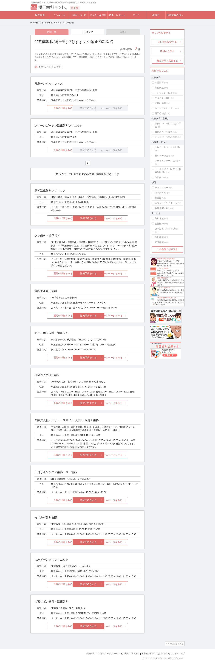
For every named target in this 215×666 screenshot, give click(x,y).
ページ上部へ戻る (175, 644)
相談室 (155, 15)
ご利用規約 (124, 653)
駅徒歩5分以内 (162, 208)
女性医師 (159, 223)
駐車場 (158, 198)
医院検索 (40, 15)
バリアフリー (161, 187)
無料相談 (159, 218)
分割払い (159, 177)
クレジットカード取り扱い (168, 147)
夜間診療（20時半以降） (167, 228)
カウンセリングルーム (166, 203)
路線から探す (167, 51)
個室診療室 (160, 193)
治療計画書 (160, 103)
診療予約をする (87, 218)
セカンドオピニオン (165, 108)
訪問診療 (159, 242)
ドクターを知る (98, 15)
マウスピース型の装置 (166, 137)
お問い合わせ (164, 653)
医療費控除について (164, 278)
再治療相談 (160, 113)
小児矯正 (159, 82)
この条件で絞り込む (167, 249)
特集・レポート (117, 15)
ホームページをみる (122, 218)
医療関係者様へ (175, 15)
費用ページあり (162, 155)
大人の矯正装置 (162, 268)
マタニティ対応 (162, 98)
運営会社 (90, 653)
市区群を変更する (167, 42)
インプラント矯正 (164, 93)
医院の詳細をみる (52, 108)
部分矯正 (159, 87)
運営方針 (135, 653)
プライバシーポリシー (106, 653)
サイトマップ (178, 653)
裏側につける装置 (164, 132)
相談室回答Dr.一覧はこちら (167, 298)
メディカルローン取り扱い (168, 160)
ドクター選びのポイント (166, 288)
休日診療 (159, 237)
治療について (79, 15)
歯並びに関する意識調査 (166, 259)
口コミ (136, 15)
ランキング (59, 15)
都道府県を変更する (167, 60)
